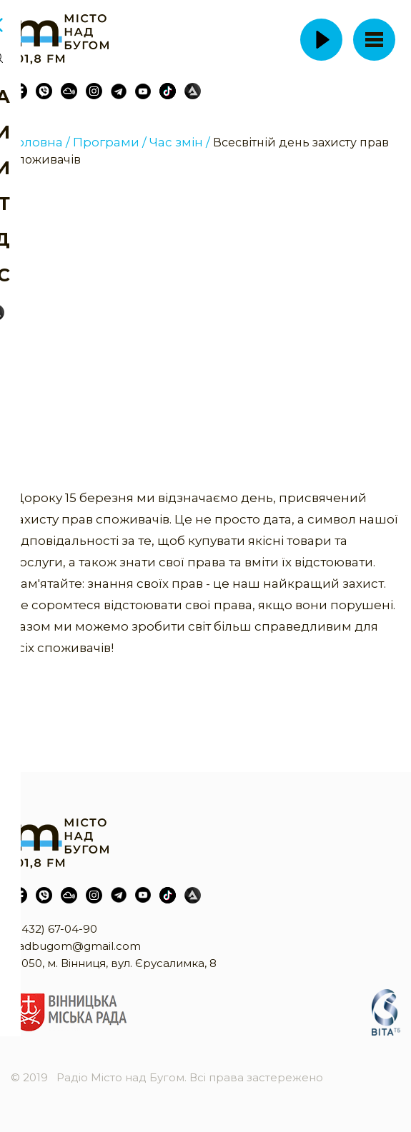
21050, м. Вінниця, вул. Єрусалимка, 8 (114, 963)
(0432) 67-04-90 (54, 929)
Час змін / (179, 142)
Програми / (110, 142)
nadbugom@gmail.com (76, 946)
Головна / (40, 142)
